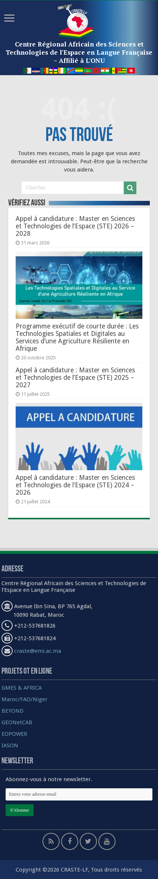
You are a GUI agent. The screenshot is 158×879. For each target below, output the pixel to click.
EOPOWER (14, 734)
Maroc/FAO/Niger (24, 699)
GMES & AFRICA (21, 687)
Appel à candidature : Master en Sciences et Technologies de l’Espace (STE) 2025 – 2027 (75, 377)
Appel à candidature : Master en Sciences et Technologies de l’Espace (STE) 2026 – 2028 (75, 226)
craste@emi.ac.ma (37, 651)
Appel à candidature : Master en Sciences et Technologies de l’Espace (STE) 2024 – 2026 (75, 485)
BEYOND (12, 711)
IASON (9, 745)
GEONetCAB (16, 722)
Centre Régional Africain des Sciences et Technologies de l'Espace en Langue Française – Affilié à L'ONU (79, 52)
